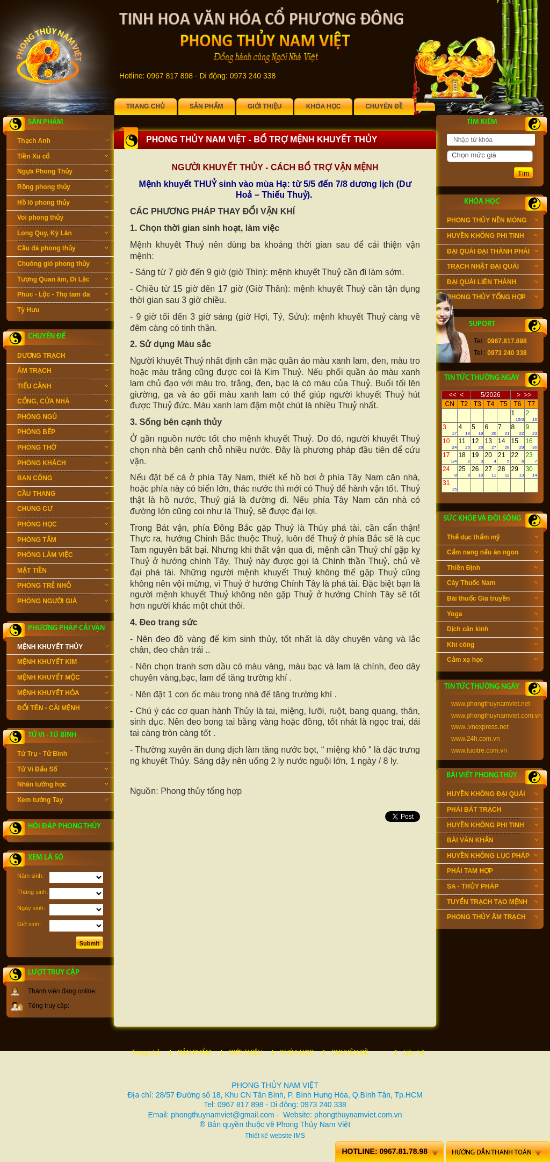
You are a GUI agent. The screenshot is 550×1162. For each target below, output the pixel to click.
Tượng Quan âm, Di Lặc (62, 280)
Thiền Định (492, 569)
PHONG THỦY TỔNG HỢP (492, 298)
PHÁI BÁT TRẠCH (492, 810)
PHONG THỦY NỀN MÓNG (492, 221)
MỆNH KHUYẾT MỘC (62, 678)
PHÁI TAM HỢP (492, 872)
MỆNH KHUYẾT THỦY (62, 648)
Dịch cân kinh (492, 630)
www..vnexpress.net (480, 727)
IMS (299, 1135)
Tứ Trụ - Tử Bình (62, 755)
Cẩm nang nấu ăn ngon (492, 553)
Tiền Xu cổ (62, 157)
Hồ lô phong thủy (62, 203)
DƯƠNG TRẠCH (62, 357)
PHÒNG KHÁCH (62, 464)
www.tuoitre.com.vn (479, 750)
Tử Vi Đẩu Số (62, 770)
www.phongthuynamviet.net (490, 704)
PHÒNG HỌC (62, 525)
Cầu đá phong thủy (62, 249)
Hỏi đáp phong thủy (64, 826)
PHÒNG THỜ (62, 448)
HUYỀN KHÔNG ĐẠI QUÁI (492, 795)
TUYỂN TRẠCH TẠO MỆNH (492, 903)
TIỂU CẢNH (62, 387)
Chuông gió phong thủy (62, 265)
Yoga (492, 615)
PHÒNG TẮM (62, 541)
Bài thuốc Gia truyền (492, 599)
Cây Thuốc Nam (492, 584)
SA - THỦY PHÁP (492, 887)
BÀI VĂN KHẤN (492, 841)
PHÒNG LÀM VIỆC (62, 556)
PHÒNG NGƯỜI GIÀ (62, 602)
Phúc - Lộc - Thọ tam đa (62, 295)
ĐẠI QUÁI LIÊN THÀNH (492, 283)
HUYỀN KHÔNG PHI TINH (492, 237)
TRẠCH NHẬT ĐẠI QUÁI (492, 267)
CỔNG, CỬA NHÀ (62, 402)
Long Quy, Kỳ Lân (62, 234)
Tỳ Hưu (62, 311)
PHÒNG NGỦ (62, 418)
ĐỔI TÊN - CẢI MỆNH (62, 709)
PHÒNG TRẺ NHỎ (62, 586)
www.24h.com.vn (475, 738)
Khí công (492, 646)
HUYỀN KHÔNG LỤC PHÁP (492, 857)
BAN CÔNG (62, 479)
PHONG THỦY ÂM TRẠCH (492, 918)
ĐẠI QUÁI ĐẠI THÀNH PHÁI (492, 252)
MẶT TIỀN (62, 571)
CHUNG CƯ (62, 510)
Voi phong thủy (62, 218)
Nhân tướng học (62, 785)
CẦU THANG (62, 495)
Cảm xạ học (492, 661)
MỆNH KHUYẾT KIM (62, 663)
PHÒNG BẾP (62, 433)
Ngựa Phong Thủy (62, 172)
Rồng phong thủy (62, 188)
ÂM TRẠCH (62, 372)
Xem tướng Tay (62, 801)
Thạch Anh (62, 142)
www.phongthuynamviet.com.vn (496, 715)
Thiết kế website (268, 1135)
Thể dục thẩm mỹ (492, 538)
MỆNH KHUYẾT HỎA (62, 694)
